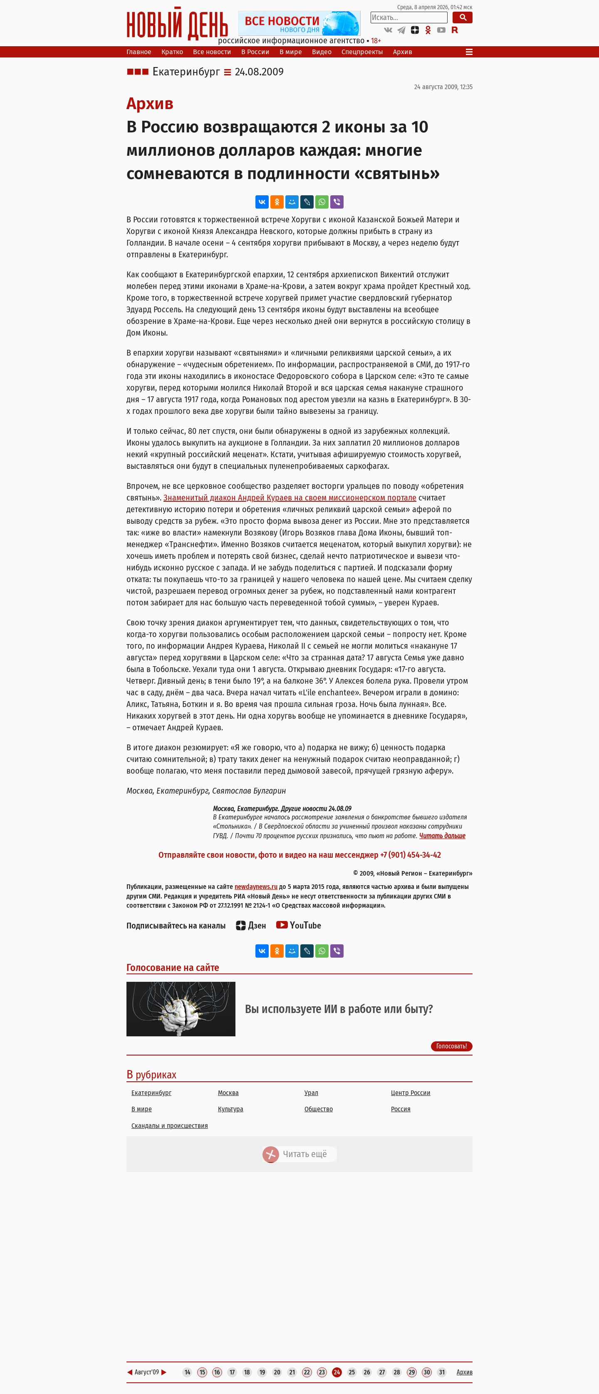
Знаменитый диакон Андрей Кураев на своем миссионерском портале (289, 498)
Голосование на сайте (172, 967)
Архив (402, 52)
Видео (322, 52)
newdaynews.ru (256, 887)
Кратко (172, 52)
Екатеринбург (186, 72)
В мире (291, 52)
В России (255, 52)
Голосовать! (451, 1046)
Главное (138, 52)
